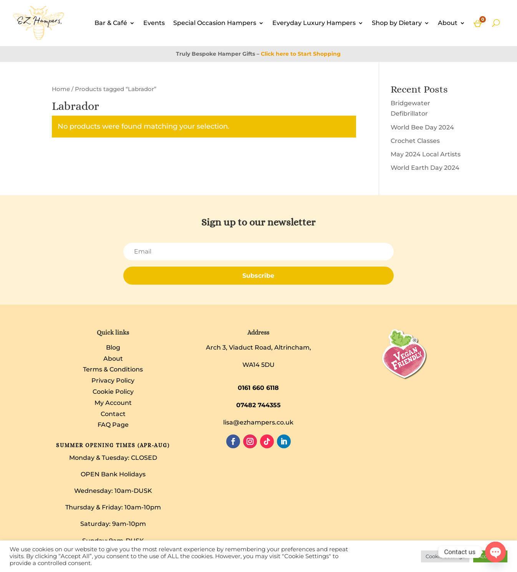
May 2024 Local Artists (426, 154)
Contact (113, 414)
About (447, 23)
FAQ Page (113, 424)
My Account (113, 402)
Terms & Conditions (113, 369)
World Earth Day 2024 (425, 167)
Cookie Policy (113, 391)
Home (61, 89)
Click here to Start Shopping (301, 53)
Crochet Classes (415, 140)
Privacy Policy (112, 380)
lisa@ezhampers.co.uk (258, 422)
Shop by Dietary (397, 23)
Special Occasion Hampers (214, 23)
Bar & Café (110, 23)
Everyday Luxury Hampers (314, 23)
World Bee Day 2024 (422, 127)
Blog (113, 347)
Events (154, 23)
